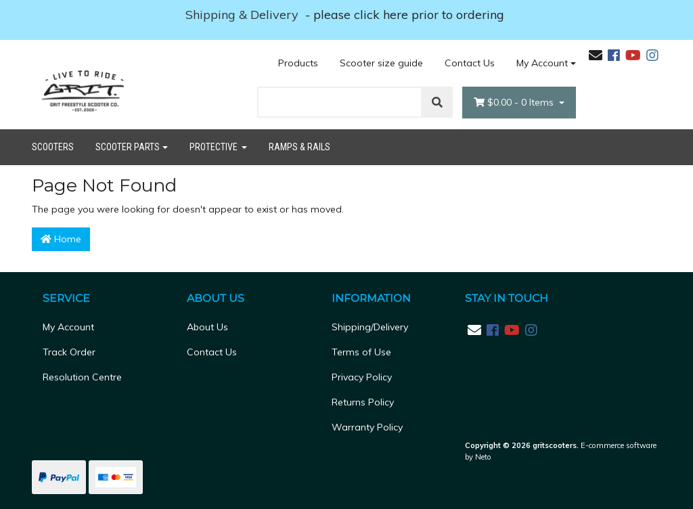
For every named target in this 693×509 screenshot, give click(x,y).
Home (61, 239)
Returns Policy (363, 402)
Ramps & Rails (299, 146)
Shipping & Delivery (243, 14)
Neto (483, 457)
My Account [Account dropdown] (542, 63)
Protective (214, 146)
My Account (68, 327)
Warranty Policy (367, 427)
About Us (207, 327)
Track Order (69, 352)
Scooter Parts (127, 146)
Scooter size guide (381, 63)
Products (298, 63)
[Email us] (595, 55)
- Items (515, 102)
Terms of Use (361, 352)
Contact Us (470, 63)
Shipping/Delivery (370, 327)
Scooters (53, 146)
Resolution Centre (82, 377)
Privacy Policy (362, 377)
